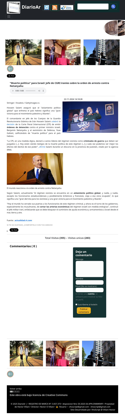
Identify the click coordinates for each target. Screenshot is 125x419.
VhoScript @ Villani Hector (103, 409)
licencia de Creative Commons (50, 395)
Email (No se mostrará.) (86, 286)
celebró (55, 121)
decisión (10, 124)
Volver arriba (15, 388)
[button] (47, 7)
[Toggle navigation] (8, 16)
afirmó (42, 146)
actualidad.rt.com (23, 220)
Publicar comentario (83, 310)
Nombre (79, 278)
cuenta (91, 293)
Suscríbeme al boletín (87, 304)
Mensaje (79, 259)
